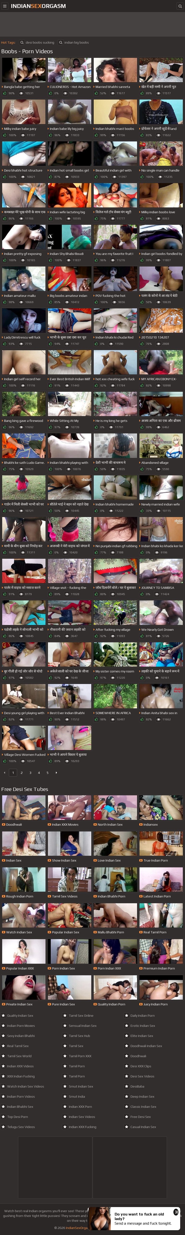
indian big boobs (73, 42)
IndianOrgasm (38, 6)
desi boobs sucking (36, 42)
